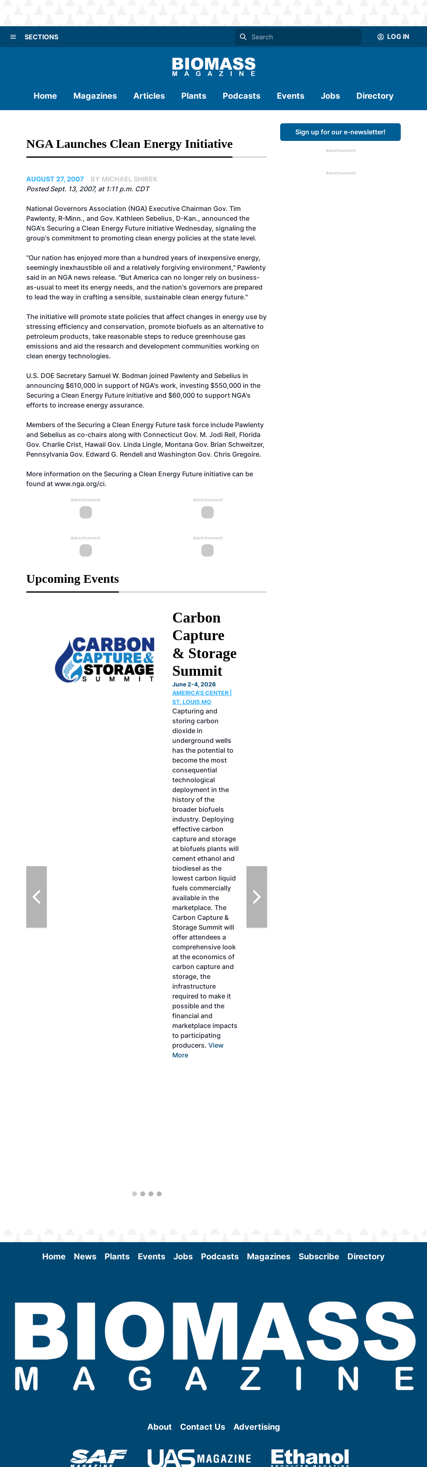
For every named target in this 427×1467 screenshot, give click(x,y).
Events (290, 96)
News (85, 1256)
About (159, 1427)
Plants (193, 96)
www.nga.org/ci (80, 484)
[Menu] (13, 37)
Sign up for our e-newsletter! (340, 132)
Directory (375, 96)
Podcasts (241, 96)
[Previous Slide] (36, 897)
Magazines (95, 96)
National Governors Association (76, 208)
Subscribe (319, 1256)
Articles (149, 96)
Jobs (330, 96)
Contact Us (202, 1427)
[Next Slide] (257, 897)
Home (45, 96)
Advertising (256, 1427)
